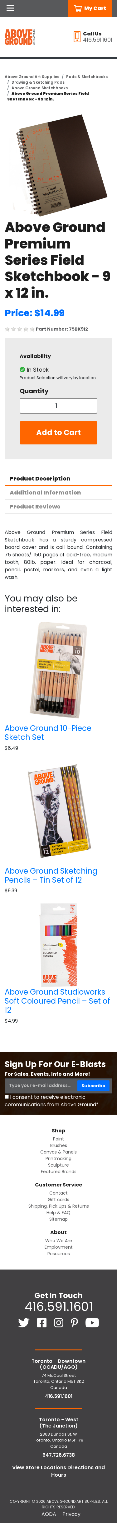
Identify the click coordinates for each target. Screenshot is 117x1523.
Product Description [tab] (40, 478)
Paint (58, 1139)
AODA (48, 1514)
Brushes (58, 1145)
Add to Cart (58, 432)
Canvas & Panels (58, 1152)
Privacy (71, 1514)
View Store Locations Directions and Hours (58, 1471)
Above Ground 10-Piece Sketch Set (48, 732)
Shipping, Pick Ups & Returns (58, 1206)
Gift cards (58, 1199)
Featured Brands (58, 1171)
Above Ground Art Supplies (32, 76)
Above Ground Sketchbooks (40, 88)
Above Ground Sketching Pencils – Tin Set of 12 (51, 875)
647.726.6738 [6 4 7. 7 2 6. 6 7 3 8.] (58, 1455)
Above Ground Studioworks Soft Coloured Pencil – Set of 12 (57, 1001)
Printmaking (58, 1158)
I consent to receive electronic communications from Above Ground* (52, 1100)
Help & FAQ (58, 1213)
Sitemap (58, 1219)
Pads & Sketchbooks (87, 76)
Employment (59, 1247)
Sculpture (58, 1165)
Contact (58, 1193)
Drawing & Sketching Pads (38, 82)
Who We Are (58, 1240)
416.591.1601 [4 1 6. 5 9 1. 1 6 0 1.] (58, 1306)
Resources (58, 1254)
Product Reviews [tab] (35, 506)
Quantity (34, 391)
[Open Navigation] (10, 8)
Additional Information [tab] (45, 492)
